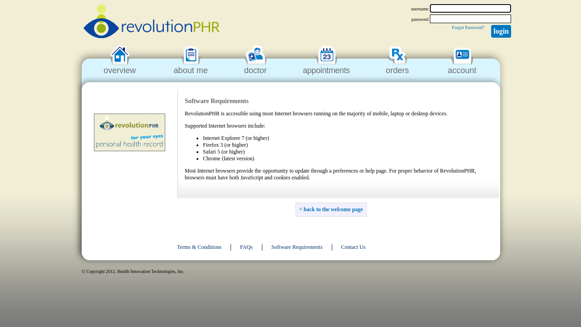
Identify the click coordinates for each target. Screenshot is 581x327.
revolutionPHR (152, 23)
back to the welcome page (333, 209)
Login (501, 31)
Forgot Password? (468, 27)
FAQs (246, 247)
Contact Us (353, 247)
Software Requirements (297, 247)
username (419, 8)
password (419, 19)
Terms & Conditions (199, 247)
